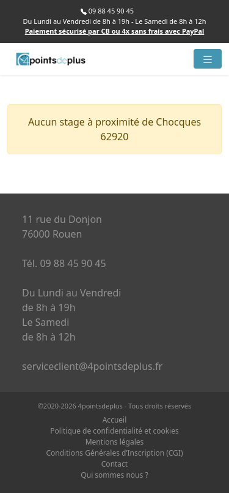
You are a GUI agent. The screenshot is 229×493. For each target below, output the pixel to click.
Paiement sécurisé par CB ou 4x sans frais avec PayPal (115, 31)
